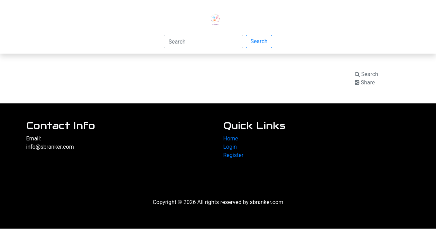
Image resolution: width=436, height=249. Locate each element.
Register (233, 155)
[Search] (203, 41)
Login (230, 147)
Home (230, 138)
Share (365, 82)
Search (258, 41)
